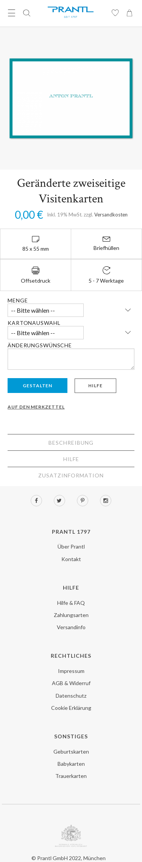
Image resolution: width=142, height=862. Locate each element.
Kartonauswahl (34, 323)
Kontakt (71, 559)
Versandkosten (111, 215)
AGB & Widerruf (71, 683)
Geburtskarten (71, 751)
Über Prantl (71, 546)
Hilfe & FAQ (71, 603)
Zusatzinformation (71, 475)
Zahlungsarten (71, 615)
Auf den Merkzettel (36, 407)
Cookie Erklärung (71, 708)
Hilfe (95, 385)
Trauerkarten (71, 776)
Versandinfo (71, 627)
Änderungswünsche (40, 345)
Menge (18, 300)
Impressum (71, 671)
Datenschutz (71, 695)
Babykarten (71, 763)
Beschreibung (71, 442)
